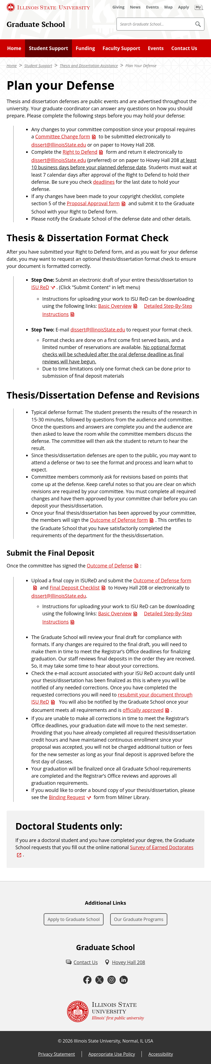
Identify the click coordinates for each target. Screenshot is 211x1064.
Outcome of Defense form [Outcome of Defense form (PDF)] (119, 520)
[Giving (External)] (118, 7)
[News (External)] (135, 7)
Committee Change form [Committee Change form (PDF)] (62, 136)
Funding (85, 48)
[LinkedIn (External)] (124, 980)
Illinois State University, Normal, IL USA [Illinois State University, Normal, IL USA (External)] (113, 1041)
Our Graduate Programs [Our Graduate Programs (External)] (138, 919)
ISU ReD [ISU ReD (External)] (40, 287)
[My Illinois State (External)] (198, 7)
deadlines (104, 182)
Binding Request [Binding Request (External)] (67, 797)
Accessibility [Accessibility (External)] (160, 1054)
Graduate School (36, 24)
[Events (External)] (152, 7)
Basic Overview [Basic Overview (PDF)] (115, 306)
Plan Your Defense (141, 65)
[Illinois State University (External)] (48, 7)
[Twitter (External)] (99, 980)
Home (14, 48)
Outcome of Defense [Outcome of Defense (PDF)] (110, 565)
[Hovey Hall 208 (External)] (124, 962)
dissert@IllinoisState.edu (58, 144)
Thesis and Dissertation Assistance (89, 65)
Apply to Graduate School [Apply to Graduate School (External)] (73, 919)
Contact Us (184, 48)
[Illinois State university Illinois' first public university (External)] (105, 1011)
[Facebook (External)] (87, 980)
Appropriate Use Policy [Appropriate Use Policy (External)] (111, 1054)
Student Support (48, 48)
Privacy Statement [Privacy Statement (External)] (56, 1054)
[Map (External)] (168, 7)
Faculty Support (121, 48)
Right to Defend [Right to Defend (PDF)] (80, 152)
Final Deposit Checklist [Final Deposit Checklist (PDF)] (75, 587)
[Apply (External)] (183, 7)
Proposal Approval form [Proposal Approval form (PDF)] (93, 203)
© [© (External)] (60, 1041)
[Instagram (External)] (112, 980)
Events (156, 48)
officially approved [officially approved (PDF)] (143, 710)
